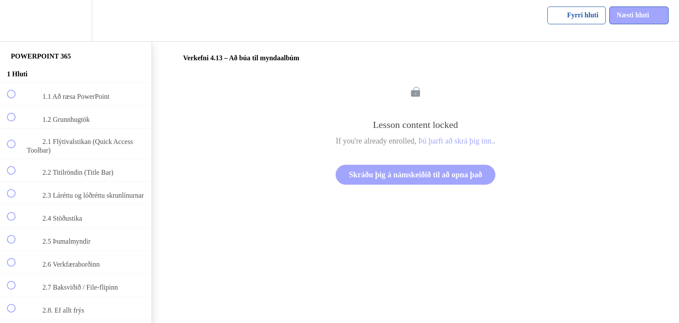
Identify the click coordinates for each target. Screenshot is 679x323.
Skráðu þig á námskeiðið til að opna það (415, 174)
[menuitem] (76, 20)
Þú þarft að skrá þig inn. (455, 141)
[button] (16, 20)
